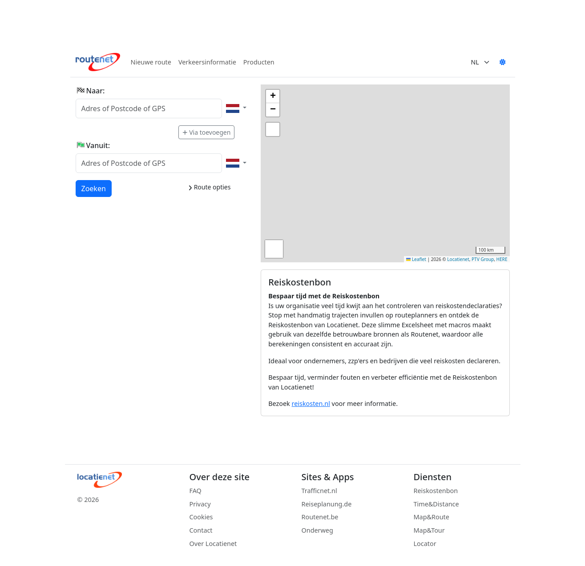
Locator (425, 543)
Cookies (201, 517)
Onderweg (317, 530)
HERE (502, 259)
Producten (258, 62)
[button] (272, 96)
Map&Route (431, 517)
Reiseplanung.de (327, 504)
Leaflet (416, 259)
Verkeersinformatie (207, 62)
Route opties (209, 187)
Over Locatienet (213, 543)
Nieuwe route (151, 62)
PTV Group (483, 259)
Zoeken (94, 188)
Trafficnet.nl (319, 490)
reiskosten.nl (311, 403)
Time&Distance (436, 504)
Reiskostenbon (436, 490)
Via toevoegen (206, 132)
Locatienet (458, 259)
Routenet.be (320, 517)
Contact (201, 530)
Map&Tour (429, 530)
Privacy (200, 504)
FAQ (196, 490)
